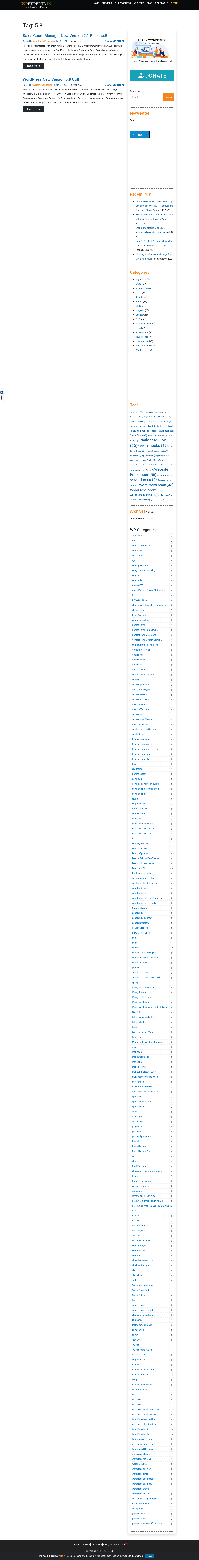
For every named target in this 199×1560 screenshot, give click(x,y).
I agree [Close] (149, 1556)
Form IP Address (140, 848)
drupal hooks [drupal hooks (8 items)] (141, 430)
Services (107, 3)
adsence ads (138, 555)
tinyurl (135, 1335)
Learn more (137, 1556)
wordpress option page (143, 1444)
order (134, 1111)
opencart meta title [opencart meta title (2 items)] (160, 451)
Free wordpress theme (143, 863)
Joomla (139, 297)
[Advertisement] (152, 168)
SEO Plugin (137, 1230)
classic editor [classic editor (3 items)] (149, 412)
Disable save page (141, 739)
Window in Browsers (142, 1384)
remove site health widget (144, 1196)
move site (137, 1062)
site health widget (140, 1265)
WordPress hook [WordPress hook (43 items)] (156, 485)
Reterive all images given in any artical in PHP (152, 1208)
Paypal (135, 1141)
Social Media (142, 332)
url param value (139, 1359)
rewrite (135, 1215)
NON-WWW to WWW (142, 1086)
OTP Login (137, 1116)
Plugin (135, 1176)
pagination (137, 1126)
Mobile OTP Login (141, 1057)
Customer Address (141, 724)
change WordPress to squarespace (149, 605)
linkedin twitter (139, 1022)
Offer (122, 1544)
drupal (135, 798)
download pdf (139, 793)
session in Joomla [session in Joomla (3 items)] (138, 460)
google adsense (143, 288)
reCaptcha (137, 1191)
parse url (136, 1131)
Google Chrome (139, 908)
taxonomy (137, 1320)
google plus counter (142, 918)
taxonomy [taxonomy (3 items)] (168, 465)
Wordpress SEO (139, 1464)
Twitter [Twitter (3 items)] (150, 470)
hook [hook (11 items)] (143, 446)
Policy (106, 1544)
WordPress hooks (140, 1434)
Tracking (136, 1340)
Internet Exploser (140, 962)
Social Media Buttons (142, 1285)
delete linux (137, 734)
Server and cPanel (144, 323)
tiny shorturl (138, 1330)
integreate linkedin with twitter (147, 957)
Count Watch (138, 669)
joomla (135, 967)
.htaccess (137, 535)
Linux (138, 306)
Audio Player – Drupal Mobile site (148, 590)
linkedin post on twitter (143, 1017)
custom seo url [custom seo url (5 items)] (138, 421)
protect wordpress (141, 1186)
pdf (133, 1156)
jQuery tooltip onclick (142, 997)
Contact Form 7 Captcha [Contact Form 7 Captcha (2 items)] (139, 417)
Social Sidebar (139, 1295)
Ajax (134, 560)
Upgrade (114, 1544)
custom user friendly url (143, 719)
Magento (140, 310)
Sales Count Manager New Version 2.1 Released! (65, 35)
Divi (134, 764)
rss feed (136, 1220)
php (134, 1161)
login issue (137, 1037)
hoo (134, 937)
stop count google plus (143, 1315)
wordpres (136, 1399)
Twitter (135, 1344)
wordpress (137, 1404)
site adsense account (142, 1260)
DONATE (155, 75)
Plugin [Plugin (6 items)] (152, 455)
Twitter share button (142, 1349)
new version (138, 1081)
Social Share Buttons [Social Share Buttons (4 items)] (140, 465)
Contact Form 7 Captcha (144, 635)
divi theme (137, 769)
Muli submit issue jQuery (144, 1072)
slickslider (137, 1275)
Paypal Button (139, 1146)
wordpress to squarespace (145, 1498)
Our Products (123, 3)
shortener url (138, 1250)
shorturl (136, 1255)
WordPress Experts (42, 41)
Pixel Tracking (139, 1166)
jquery (135, 982)
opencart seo (138, 1106)
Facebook (137, 818)
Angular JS (141, 279)
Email (133, 120)
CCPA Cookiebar (140, 600)
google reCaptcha (141, 923)
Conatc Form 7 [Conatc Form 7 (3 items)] (163, 412)
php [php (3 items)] (144, 456)
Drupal (139, 284)
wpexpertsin (138, 1508)
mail (134, 1047)
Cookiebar (137, 664)
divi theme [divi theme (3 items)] (162, 426)
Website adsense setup (143, 1369)
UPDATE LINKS (139, 1354)
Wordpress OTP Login (142, 1449)
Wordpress (141, 350)
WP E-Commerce (140, 1503)
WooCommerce (143, 345)
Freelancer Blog (139, 868)
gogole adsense (140, 888)
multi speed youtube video (145, 1076)
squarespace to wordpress (145, 1310)
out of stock (138, 1121)
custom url (137, 714)
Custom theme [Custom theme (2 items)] (153, 422)
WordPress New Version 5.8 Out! (51, 79)
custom (136, 679)
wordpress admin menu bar (145, 1409)
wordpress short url (141, 1469)
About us (138, 3)
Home (96, 3)
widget (135, 1379)
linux (134, 1027)
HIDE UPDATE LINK (141, 933)
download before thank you (145, 789)
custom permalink (141, 684)
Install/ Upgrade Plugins (144, 952)
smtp (134, 1280)
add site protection (141, 545)
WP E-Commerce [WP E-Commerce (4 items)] (141, 500)
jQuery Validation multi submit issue (149, 1007)
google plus (138, 913)
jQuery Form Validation (143, 987)
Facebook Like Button (142, 823)
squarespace (142, 337)
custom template (140, 699)
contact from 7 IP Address (145, 645)
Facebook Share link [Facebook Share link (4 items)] (157, 435)
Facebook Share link (142, 833)
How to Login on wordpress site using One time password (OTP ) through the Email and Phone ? (154, 206)
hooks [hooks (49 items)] (159, 445)
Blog (149, 3)
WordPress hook (140, 1429)
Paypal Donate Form (142, 1151)
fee (133, 838)
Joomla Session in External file (147, 977)
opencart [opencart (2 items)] (149, 451)
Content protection (141, 649)
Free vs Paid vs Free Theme (145, 858)
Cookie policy (138, 659)
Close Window (139, 615)
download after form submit (145, 784)
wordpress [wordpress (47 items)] (146, 479)
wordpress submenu (142, 1483)
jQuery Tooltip (139, 992)
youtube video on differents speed (148, 1523)
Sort (134, 1300)
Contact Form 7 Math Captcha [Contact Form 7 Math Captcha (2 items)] (160, 417)
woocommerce (139, 1389)
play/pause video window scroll (147, 1171)
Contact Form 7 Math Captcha (147, 640)
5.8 (133, 540)
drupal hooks (138, 803)
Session (136, 1235)
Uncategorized (143, 341)
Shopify (139, 328)
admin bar (137, 550)
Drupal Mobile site (141, 808)
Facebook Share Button (143, 828)
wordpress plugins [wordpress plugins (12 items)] (143, 495)
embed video (138, 813)
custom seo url (139, 694)
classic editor (138, 610)
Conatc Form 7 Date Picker (145, 630)
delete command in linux (144, 729)
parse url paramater (141, 1136)
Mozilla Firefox (139, 1067)
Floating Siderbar (140, 843)
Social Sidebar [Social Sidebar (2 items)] (157, 465)
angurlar (136, 575)
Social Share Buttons (142, 1290)
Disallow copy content (143, 744)
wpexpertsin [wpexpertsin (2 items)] (155, 500)
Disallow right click (141, 759)
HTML (139, 292)
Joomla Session (140, 972)
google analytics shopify (144, 903)
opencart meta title (141, 1101)
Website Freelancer (141, 1374)
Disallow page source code (145, 749)
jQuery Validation (140, 1002)
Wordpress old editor (142, 1439)
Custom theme (139, 704)
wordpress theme (140, 1488)
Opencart (140, 314)
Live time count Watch (143, 1032)
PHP (138, 319)
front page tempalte (141, 873)
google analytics (140, 893)
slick (134, 1270)
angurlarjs (137, 580)
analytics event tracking (143, 570)
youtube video (139, 1518)
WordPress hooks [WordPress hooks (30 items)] (147, 490)
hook (134, 942)
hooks (135, 947)
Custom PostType (141, 689)
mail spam (137, 1052)
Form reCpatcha (140, 853)
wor (134, 1394)
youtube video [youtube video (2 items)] (166, 500)
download (137, 779)
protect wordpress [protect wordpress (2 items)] (164, 456)
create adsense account (144, 674)
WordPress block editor (143, 1419)
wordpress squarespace (144, 1479)
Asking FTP (137, 585)
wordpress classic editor (144, 1424)
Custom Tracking (140, 709)
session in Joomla (141, 1240)
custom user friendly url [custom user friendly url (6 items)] (143, 426)
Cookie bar (137, 654)
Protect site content (141, 1181)
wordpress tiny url (141, 1493)
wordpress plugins (141, 1454)
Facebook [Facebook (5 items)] (157, 431)
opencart (136, 1096)
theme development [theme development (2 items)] (137, 470)
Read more (33, 65)
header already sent (141, 928)
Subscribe (140, 135)
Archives (150, 512)
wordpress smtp (140, 1474)
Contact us (161, 3)
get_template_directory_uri (145, 883)
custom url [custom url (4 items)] (165, 421)
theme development (142, 1325)
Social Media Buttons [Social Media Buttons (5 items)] (158, 460)
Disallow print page (141, 754)
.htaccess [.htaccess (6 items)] (136, 412)
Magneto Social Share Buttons (147, 1042)
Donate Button (139, 774)
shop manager (139, 1245)
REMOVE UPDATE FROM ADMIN (148, 1201)
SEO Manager (139, 1225)
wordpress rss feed (141, 1459)
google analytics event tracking (147, 898)
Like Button (137, 1012)
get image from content (143, 878)
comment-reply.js (140, 620)
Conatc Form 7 (139, 625)
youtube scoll (138, 1513)
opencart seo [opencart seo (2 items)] (135, 456)
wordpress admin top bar (144, 1414)
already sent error (140, 565)
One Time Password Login (145, 1091)
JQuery (139, 301)
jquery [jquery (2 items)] (141, 451)
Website (136, 1364)
